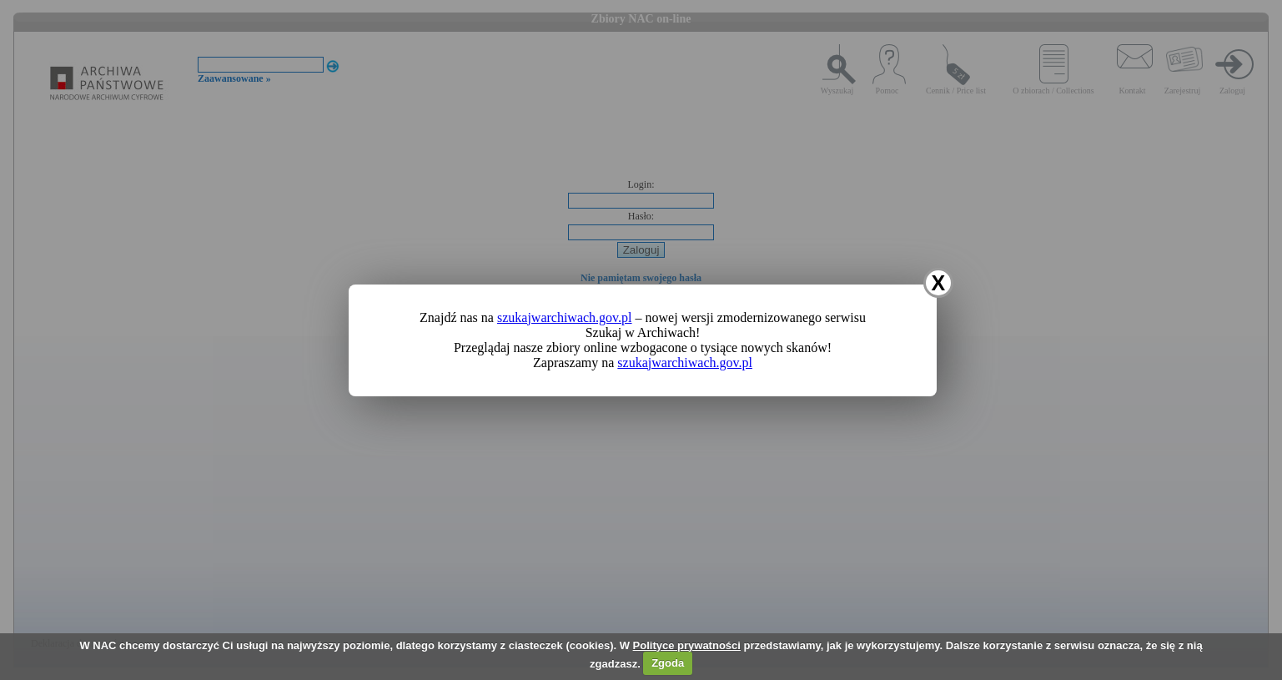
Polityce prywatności (687, 645)
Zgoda (667, 663)
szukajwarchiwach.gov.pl (564, 317)
